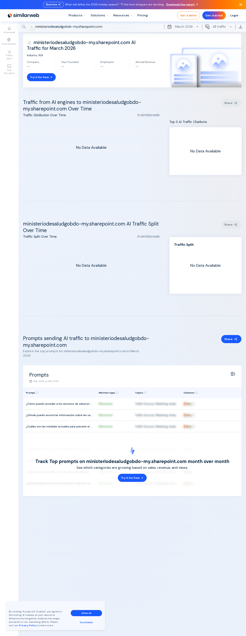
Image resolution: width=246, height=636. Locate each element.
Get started (214, 15)
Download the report (182, 4)
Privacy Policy (28, 625)
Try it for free (41, 77)
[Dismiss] (240, 4)
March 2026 (183, 26)
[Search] (132, 27)
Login (234, 15)
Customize (86, 622)
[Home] (23, 15)
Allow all (86, 613)
